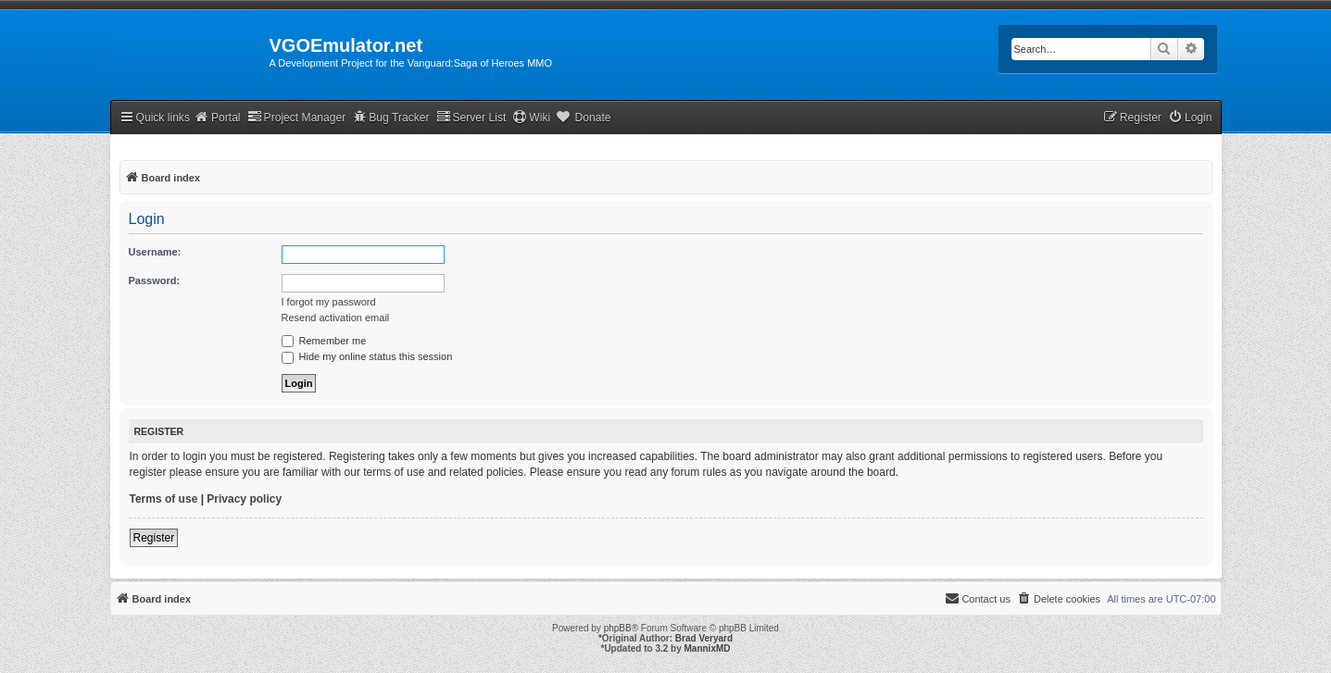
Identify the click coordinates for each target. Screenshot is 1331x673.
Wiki (531, 117)
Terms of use (164, 498)
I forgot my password (329, 301)
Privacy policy (244, 498)
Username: (155, 251)
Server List (471, 117)
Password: (155, 280)
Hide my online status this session (367, 356)
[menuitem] (1190, 118)
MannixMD (707, 648)
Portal (218, 117)
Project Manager (296, 117)
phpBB (618, 628)
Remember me (324, 340)
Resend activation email (336, 317)
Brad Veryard (704, 638)
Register (154, 537)
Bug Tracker (390, 117)
